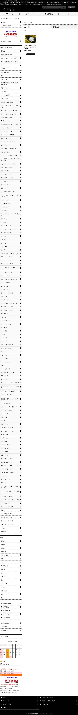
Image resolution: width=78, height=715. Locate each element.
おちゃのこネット (36, 713)
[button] (68, 14)
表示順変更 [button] (55, 27)
